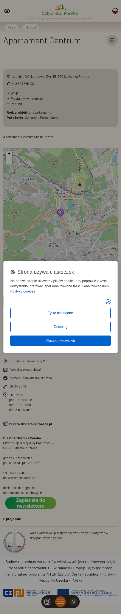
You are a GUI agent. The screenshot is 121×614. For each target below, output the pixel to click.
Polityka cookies (22, 291)
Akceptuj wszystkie (60, 340)
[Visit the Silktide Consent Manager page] (108, 301)
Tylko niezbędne (60, 313)
